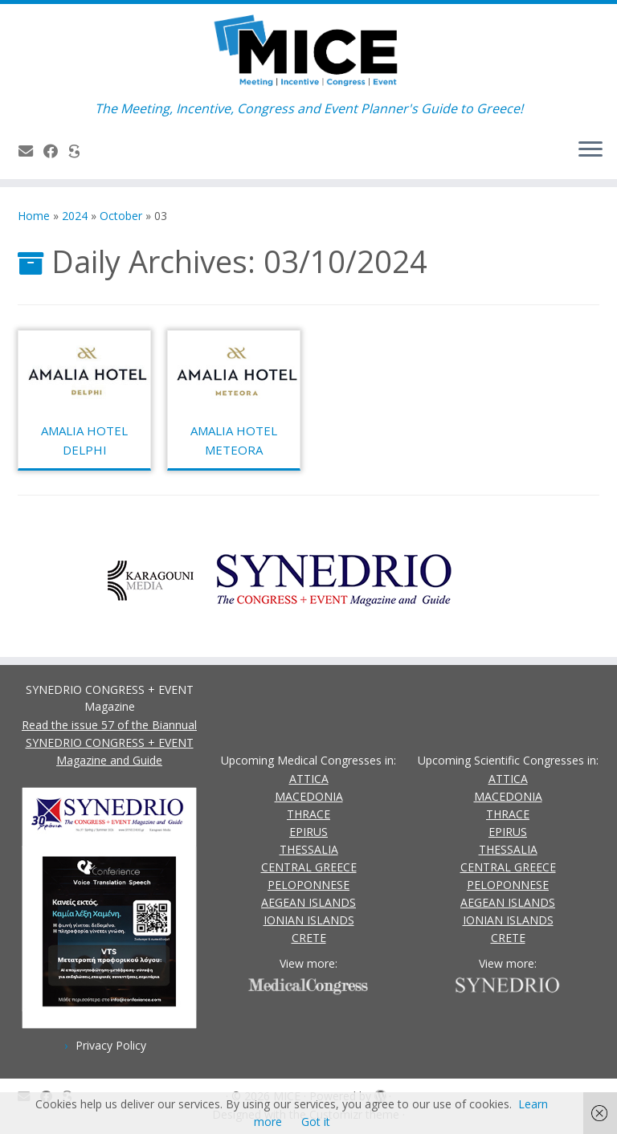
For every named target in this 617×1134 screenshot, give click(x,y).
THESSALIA (309, 849)
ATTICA (309, 778)
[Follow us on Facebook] (55, 151)
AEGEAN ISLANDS (308, 902)
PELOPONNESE (308, 884)
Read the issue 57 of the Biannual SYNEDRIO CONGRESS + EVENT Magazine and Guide (109, 742)
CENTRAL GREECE (309, 867)
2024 (75, 215)
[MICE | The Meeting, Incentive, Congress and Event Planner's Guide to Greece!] (308, 52)
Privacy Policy (111, 1045)
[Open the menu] (590, 150)
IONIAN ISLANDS (309, 920)
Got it (315, 1121)
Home (34, 215)
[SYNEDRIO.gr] (79, 151)
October (121, 215)
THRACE (308, 814)
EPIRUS (308, 831)
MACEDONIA (309, 796)
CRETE (309, 937)
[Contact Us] (30, 151)
